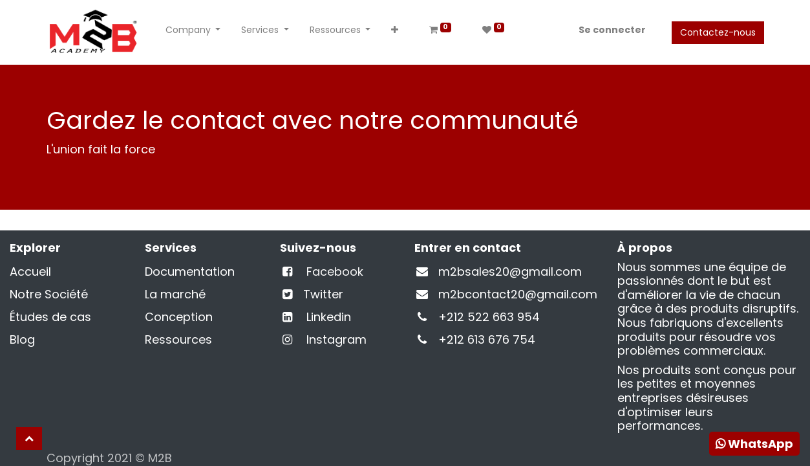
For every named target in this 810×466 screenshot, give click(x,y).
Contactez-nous (718, 32)
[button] (394, 32)
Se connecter (612, 29)
